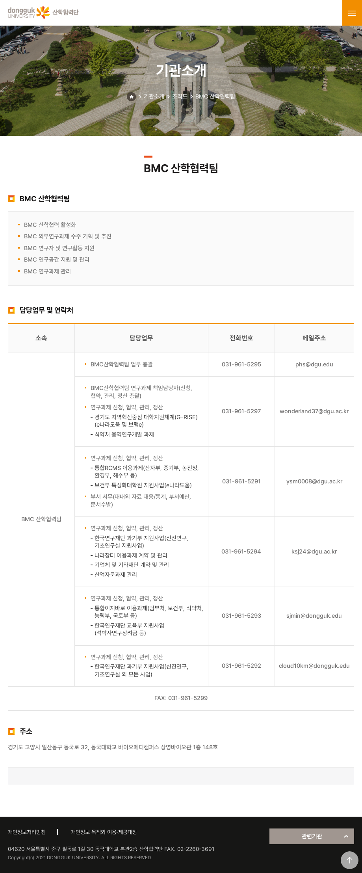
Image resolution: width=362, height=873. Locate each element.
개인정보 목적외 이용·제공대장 (104, 832)
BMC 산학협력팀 (215, 96)
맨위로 (349, 860)
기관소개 (154, 96)
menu (352, 13)
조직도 (179, 96)
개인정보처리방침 (27, 832)
